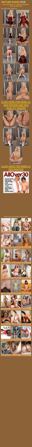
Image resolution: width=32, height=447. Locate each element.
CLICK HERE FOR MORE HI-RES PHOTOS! (16, 168)
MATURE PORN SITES (21, 4)
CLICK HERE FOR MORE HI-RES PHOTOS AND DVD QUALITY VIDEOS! (16, 105)
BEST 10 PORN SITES (20, 5)
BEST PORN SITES (6, 4)
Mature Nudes (13, 1)
